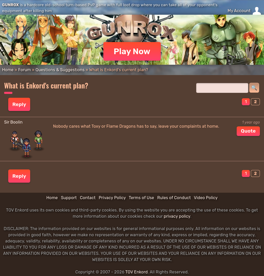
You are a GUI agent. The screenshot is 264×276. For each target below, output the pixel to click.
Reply (19, 104)
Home (7, 69)
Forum (24, 69)
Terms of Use (141, 197)
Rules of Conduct (174, 197)
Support (69, 197)
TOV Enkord (136, 272)
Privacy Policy (112, 197)
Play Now (132, 51)
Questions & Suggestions (60, 69)
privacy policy (177, 216)
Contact (88, 197)
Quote (248, 131)
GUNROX (10, 5)
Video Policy (206, 197)
